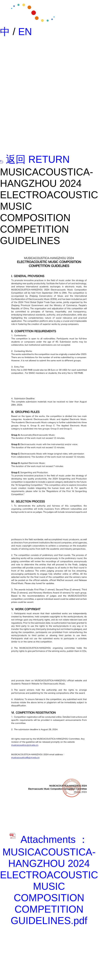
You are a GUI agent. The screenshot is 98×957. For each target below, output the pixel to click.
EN (25, 31)
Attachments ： (49, 839)
